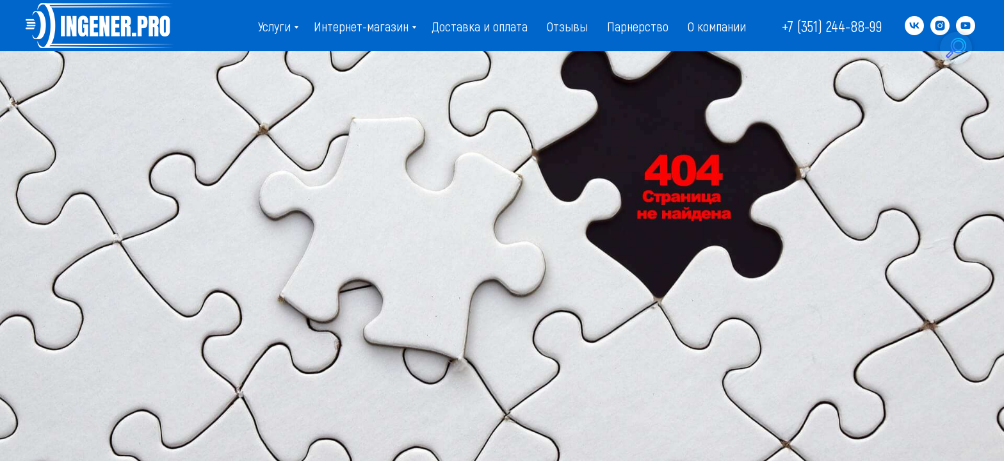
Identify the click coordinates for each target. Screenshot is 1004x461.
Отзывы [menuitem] (567, 26)
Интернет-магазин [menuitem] (361, 26)
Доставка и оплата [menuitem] (480, 26)
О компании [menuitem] (717, 26)
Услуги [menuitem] (274, 26)
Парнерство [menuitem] (637, 26)
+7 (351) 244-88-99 (832, 26)
